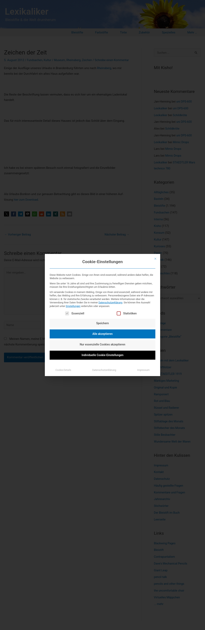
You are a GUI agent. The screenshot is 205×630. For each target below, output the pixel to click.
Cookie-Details (63, 370)
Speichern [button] (102, 323)
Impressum (143, 370)
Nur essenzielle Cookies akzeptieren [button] (102, 344)
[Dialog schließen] (155, 259)
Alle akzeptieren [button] (102, 333)
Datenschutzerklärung (110, 302)
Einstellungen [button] (73, 306)
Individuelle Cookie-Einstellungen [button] (102, 355)
